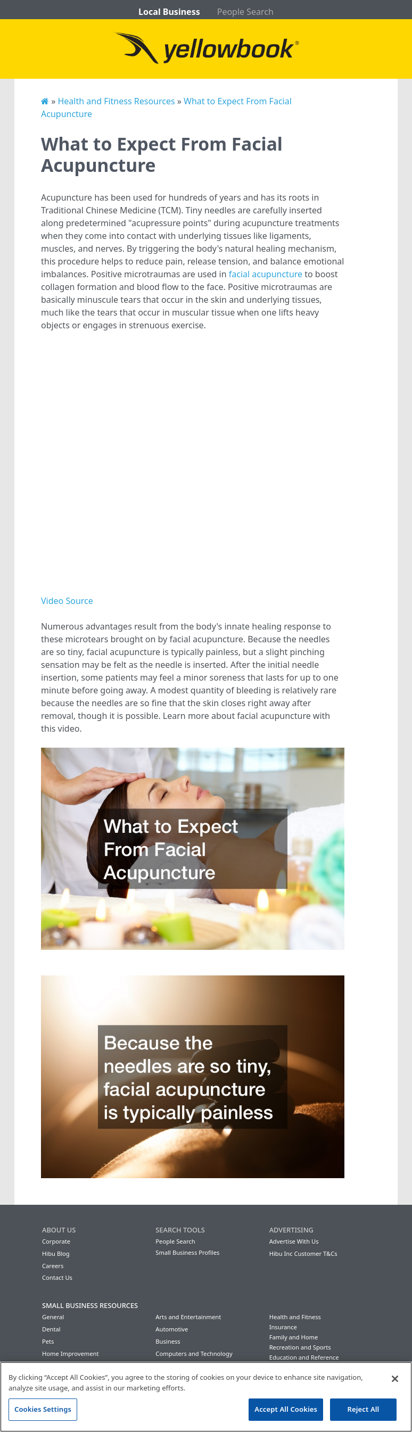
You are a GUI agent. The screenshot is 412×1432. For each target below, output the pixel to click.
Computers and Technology (193, 1353)
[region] (206, 1397)
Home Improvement (70, 1353)
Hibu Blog (56, 1253)
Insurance (283, 1327)
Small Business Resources (90, 1305)
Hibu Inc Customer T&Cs (303, 1253)
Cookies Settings (42, 1409)
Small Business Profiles (187, 1252)
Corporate (56, 1241)
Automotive (171, 1329)
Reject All (364, 1409)
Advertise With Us (294, 1241)
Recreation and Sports (300, 1347)
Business (167, 1341)
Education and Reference (304, 1357)
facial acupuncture (265, 274)
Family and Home (293, 1337)
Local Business (169, 12)
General (53, 1317)
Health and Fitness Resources (116, 101)
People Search (245, 12)
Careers (52, 1266)
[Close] (395, 1378)
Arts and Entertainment (188, 1317)
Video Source (67, 601)
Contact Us (57, 1277)
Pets (48, 1341)
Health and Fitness (295, 1317)
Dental (51, 1329)
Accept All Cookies (285, 1409)
